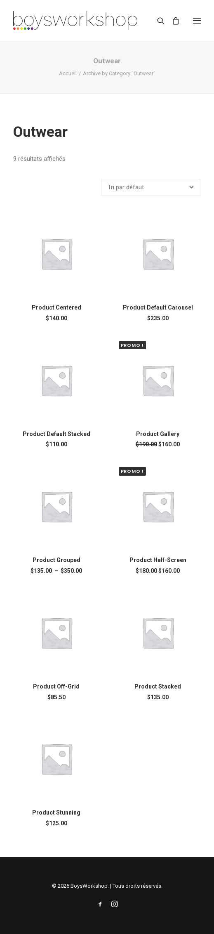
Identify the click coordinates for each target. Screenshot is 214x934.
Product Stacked (157, 686)
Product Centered (56, 307)
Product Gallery (157, 434)
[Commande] (151, 187)
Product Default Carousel (158, 307)
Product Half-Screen (157, 560)
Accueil (68, 73)
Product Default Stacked (56, 434)
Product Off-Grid (56, 686)
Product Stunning (56, 812)
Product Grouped (56, 560)
